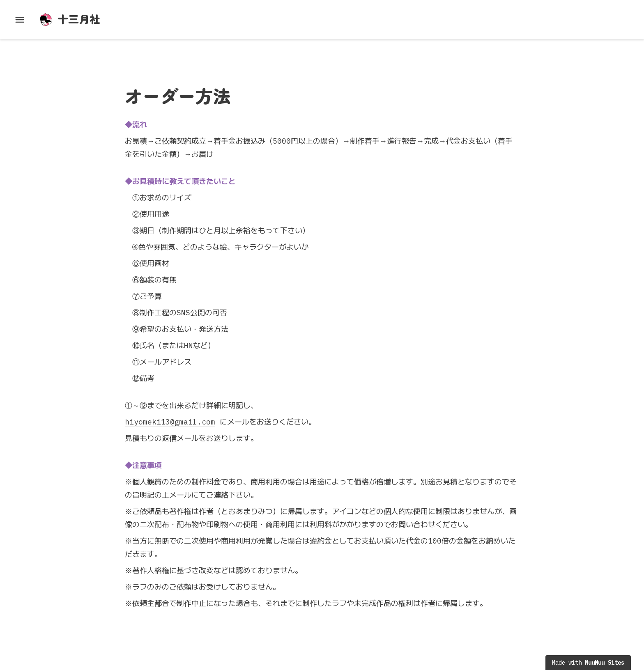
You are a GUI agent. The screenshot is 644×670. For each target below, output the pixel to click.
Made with (588, 662)
